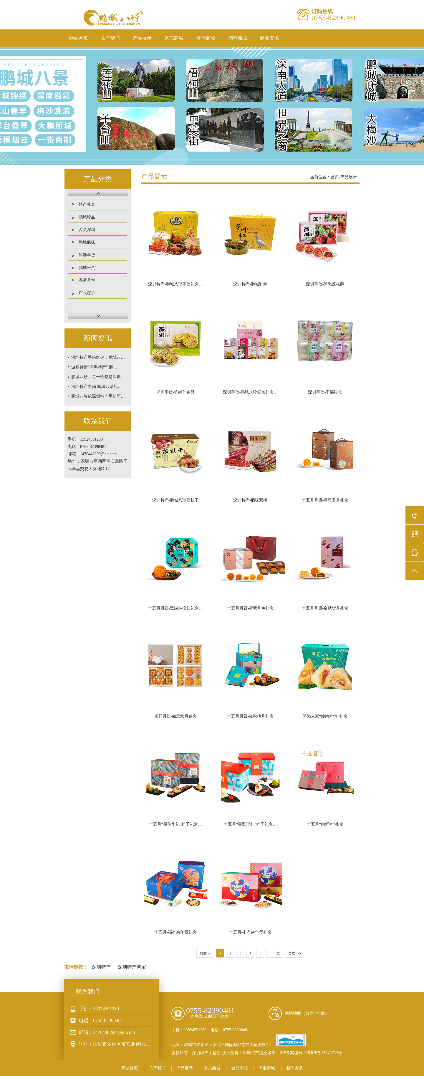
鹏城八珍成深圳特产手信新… (98, 396)
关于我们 (110, 38)
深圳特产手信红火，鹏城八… (98, 357)
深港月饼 (87, 280)
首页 (335, 177)
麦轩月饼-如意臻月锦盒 (175, 716)
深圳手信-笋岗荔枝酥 (325, 284)
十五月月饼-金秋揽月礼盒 (250, 716)
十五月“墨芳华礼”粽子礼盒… (175, 824)
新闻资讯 (269, 38)
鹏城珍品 (87, 217)
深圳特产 (101, 966)
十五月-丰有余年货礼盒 (250, 932)
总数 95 (205, 953)
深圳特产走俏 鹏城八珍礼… (96, 386)
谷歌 (321, 1013)
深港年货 (87, 255)
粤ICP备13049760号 (324, 1053)
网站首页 (78, 38)
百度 (309, 1013)
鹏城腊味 (87, 242)
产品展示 (142, 38)
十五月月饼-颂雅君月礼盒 (325, 500)
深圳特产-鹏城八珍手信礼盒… (175, 284)
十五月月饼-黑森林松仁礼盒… (175, 608)
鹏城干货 (87, 267)
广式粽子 (87, 293)
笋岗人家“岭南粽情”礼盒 (325, 716)
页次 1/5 (294, 953)
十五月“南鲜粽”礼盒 (325, 824)
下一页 (274, 953)
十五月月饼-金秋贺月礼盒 (325, 608)
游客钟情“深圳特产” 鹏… (94, 367)
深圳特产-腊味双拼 (250, 500)
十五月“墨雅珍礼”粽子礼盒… (250, 824)
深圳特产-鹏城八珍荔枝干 (175, 500)
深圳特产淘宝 (132, 966)
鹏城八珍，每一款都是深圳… (98, 377)
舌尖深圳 (87, 230)
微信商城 (205, 38)
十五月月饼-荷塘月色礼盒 (250, 608)
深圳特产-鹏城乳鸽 (250, 284)
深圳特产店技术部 (259, 1053)
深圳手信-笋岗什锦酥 (175, 392)
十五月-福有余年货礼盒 (175, 932)
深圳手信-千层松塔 (325, 392)
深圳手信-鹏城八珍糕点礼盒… (250, 392)
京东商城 (174, 38)
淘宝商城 (237, 38)
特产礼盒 (87, 204)
